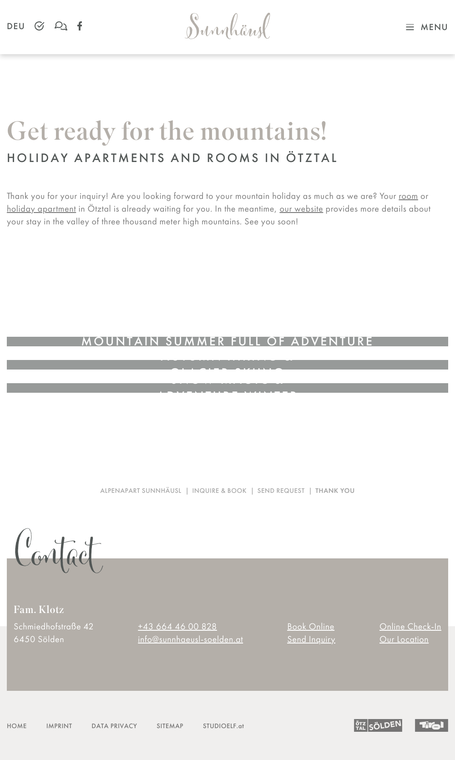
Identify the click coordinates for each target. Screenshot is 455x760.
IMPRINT (59, 726)
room (408, 196)
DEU (16, 25)
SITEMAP (170, 726)
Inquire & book (219, 490)
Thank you (334, 490)
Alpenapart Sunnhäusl (140, 490)
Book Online (310, 626)
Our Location (404, 639)
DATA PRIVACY (114, 726)
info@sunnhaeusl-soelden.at (190, 639)
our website (301, 208)
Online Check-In (410, 626)
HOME (17, 726)
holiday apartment (41, 208)
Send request (281, 490)
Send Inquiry (311, 639)
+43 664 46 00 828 (177, 626)
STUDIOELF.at (223, 726)
